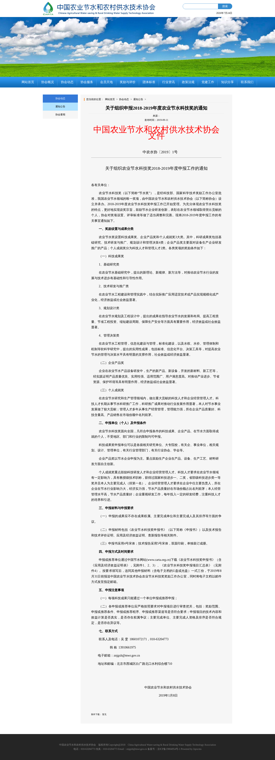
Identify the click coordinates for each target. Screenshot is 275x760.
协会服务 (87, 82)
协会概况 (47, 82)
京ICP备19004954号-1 (168, 749)
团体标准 (149, 82)
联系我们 (247, 82)
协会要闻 (60, 114)
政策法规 (188, 82)
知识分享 (227, 82)
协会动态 (67, 82)
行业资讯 (168, 82)
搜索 (225, 6)
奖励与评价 (128, 82)
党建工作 (208, 82)
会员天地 (106, 82)
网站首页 (28, 82)
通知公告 (60, 106)
